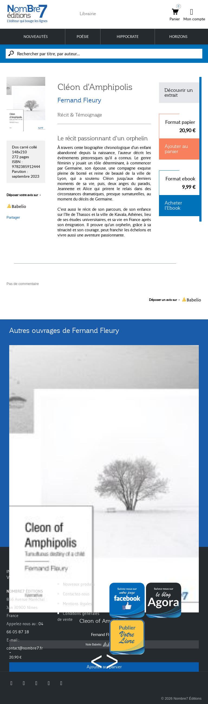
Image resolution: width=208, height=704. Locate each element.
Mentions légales (77, 603)
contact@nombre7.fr (24, 648)
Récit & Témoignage (79, 115)
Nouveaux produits (79, 584)
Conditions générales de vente (78, 616)
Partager (13, 217)
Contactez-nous (76, 593)
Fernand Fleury (79, 100)
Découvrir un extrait (178, 92)
